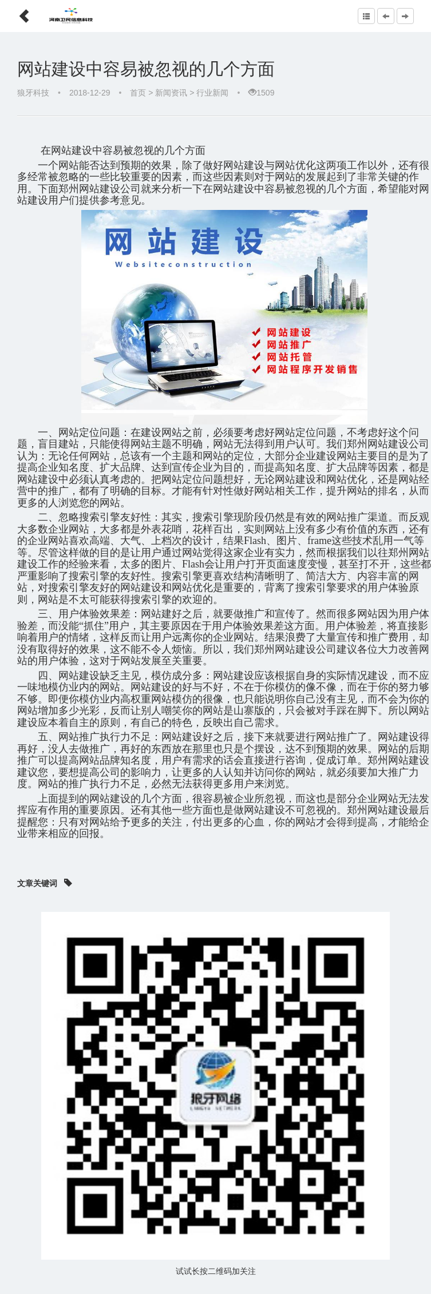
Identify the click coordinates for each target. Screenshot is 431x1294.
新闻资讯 (171, 92)
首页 (138, 92)
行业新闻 (212, 92)
